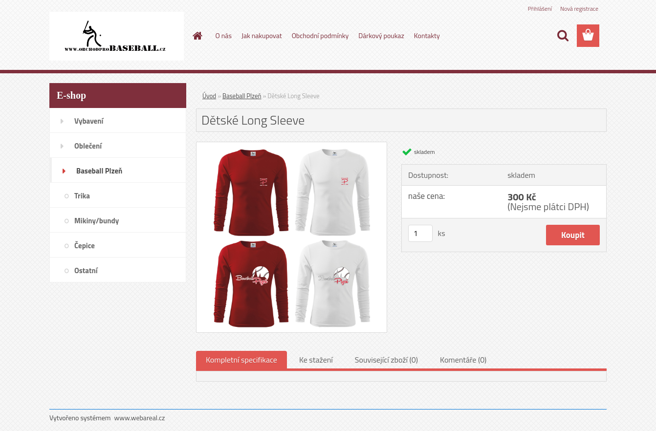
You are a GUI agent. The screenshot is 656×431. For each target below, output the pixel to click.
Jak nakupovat (261, 35)
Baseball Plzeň (241, 96)
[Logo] (116, 36)
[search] (562, 35)
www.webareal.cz (139, 417)
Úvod (209, 96)
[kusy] (420, 233)
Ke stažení (316, 360)
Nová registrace (579, 8)
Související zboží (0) (386, 360)
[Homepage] (197, 35)
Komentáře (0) (463, 360)
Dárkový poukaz (381, 35)
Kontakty (427, 35)
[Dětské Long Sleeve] (292, 146)
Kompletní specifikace (241, 360)
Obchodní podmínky (320, 35)
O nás (224, 35)
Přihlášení (540, 8)
